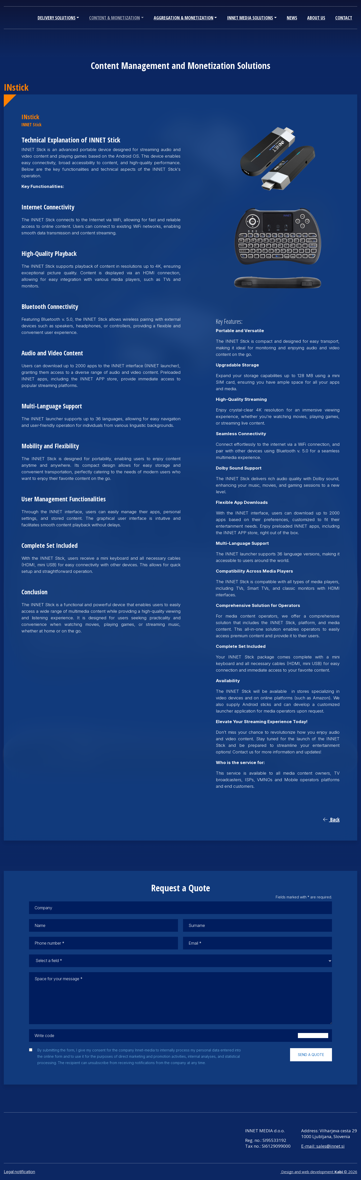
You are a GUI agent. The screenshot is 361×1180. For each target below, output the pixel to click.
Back (331, 819)
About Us (316, 18)
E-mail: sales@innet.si (323, 1146)
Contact (343, 18)
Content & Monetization (114, 18)
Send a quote (311, 1054)
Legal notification (19, 1171)
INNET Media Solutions (250, 18)
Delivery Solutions (56, 18)
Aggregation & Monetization (183, 18)
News (292, 18)
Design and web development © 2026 (318, 1171)
